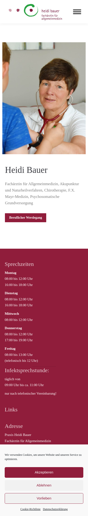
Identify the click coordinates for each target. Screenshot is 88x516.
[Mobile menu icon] (77, 12)
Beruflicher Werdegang (25, 217)
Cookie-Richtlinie (30, 509)
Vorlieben (44, 498)
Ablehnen (44, 485)
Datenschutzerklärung (55, 509)
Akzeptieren (44, 472)
